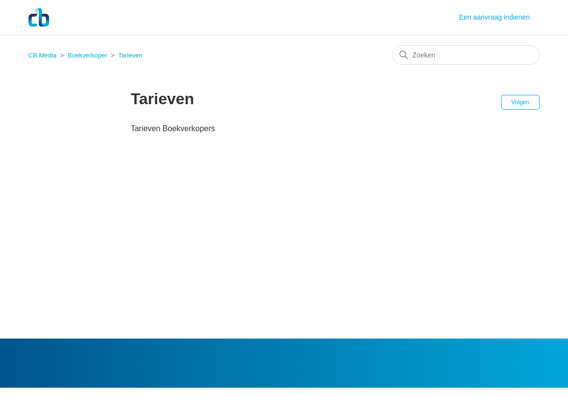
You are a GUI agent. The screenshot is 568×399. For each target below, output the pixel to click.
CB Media (42, 55)
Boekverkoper (87, 55)
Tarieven (130, 55)
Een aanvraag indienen (494, 17)
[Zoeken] (466, 55)
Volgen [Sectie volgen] (520, 102)
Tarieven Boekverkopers (173, 128)
